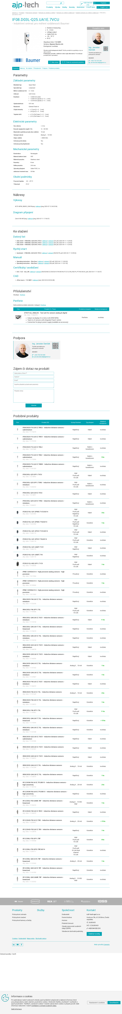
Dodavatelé (65, 954)
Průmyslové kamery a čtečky (21, 960)
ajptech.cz (15, 13)
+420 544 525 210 (94, 968)
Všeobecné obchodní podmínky (72, 971)
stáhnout (43, 217)
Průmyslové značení (19, 957)
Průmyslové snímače (19, 954)
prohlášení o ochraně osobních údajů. (44, 1006)
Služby (64, 7)
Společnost (68, 950)
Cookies (15, 978)
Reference (80, 7)
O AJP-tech (91, 7)
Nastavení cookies (97, 1003)
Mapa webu (31, 978)
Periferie (26, 318)
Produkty (49, 7)
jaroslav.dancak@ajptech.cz (98, 62)
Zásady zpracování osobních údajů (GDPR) (71, 967)
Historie (64, 960)
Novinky (72, 7)
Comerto (106, 984)
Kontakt (107, 7)
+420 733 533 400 (96, 61)
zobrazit (57, 256)
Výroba (57, 7)
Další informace (16, 1009)
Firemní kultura (67, 957)
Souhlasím (113, 1003)
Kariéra (99, 7)
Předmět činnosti (67, 963)
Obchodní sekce (40, 978)
